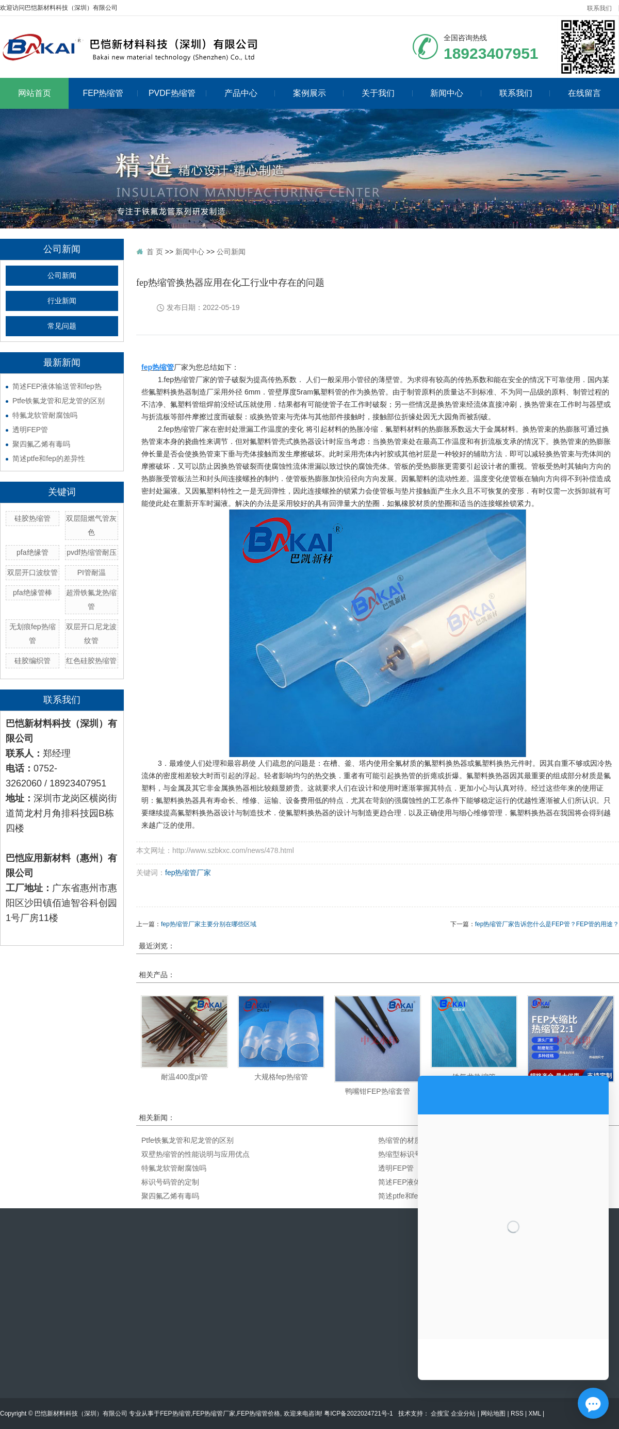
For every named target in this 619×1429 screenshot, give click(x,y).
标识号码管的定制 (170, 1182)
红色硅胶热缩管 (91, 660)
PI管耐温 (91, 572)
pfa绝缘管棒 (32, 592)
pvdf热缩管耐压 (91, 552)
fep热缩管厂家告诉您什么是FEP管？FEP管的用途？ (547, 924)
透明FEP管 (30, 429)
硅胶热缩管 (32, 518)
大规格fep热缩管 (280, 1077)
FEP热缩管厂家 (213, 1413)
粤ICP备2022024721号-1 (358, 1413)
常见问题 (61, 326)
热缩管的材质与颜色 (410, 1140)
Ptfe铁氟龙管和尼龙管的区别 (58, 401)
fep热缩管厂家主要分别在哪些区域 (208, 924)
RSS (517, 1413)
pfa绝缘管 (32, 552)
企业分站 (463, 1413)
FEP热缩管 (110, 93)
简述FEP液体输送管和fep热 (57, 386)
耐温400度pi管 (184, 1077)
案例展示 (318, 93)
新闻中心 (455, 93)
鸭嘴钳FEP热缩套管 (377, 1091)
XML (534, 1413)
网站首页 (34, 93)
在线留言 (584, 93)
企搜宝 (441, 1413)
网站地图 (493, 1413)
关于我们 (387, 93)
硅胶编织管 (32, 660)
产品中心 (249, 93)
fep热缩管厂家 (188, 872)
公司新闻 (61, 276)
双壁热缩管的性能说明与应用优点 (195, 1154)
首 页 (154, 252)
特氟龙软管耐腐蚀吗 (44, 415)
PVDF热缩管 (177, 93)
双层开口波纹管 (32, 572)
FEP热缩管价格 (258, 1413)
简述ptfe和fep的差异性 (48, 458)
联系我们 (599, 8)
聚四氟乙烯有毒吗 (41, 444)
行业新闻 (61, 301)
